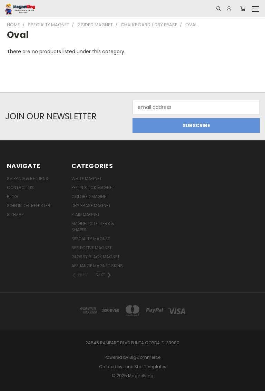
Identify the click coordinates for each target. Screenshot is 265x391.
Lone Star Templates (145, 367)
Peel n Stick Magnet (92, 187)
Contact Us (20, 187)
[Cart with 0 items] (242, 8)
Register (40, 205)
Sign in (15, 205)
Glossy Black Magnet (95, 257)
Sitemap (15, 214)
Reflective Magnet (91, 248)
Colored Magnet (89, 196)
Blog (12, 196)
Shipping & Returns (27, 178)
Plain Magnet (85, 214)
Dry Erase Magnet (91, 205)
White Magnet (86, 178)
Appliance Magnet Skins (97, 266)
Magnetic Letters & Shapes (92, 227)
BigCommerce (144, 357)
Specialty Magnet (90, 239)
